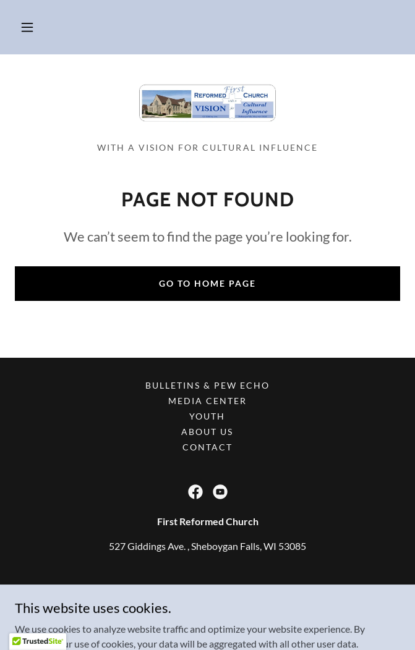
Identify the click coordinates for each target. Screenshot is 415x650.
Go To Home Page (207, 283)
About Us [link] (207, 431)
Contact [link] (207, 447)
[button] (27, 27)
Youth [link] (207, 416)
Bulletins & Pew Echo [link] (207, 385)
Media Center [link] (207, 400)
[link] (208, 103)
